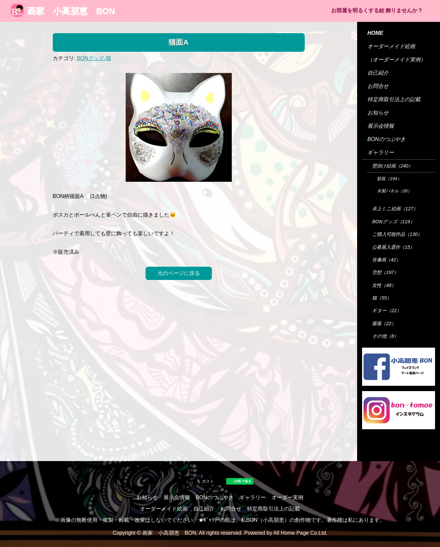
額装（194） (389, 178)
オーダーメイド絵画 (391, 46)
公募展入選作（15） (393, 247)
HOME (375, 33)
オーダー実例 (287, 497)
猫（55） (381, 298)
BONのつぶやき (386, 139)
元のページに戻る (178, 273)
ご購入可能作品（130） (397, 234)
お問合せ (378, 86)
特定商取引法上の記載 (393, 99)
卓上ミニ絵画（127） (395, 208)
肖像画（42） (386, 259)
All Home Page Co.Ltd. (301, 533)
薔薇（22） (384, 323)
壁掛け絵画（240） (392, 166)
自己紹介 (378, 73)
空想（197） (385, 272)
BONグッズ (90, 58)
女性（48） (384, 285)
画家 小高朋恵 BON (63, 11)
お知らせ (378, 112)
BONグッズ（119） (393, 221)
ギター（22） (386, 310)
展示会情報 (380, 126)
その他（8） (385, 336)
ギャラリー (380, 152)
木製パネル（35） (394, 190)
